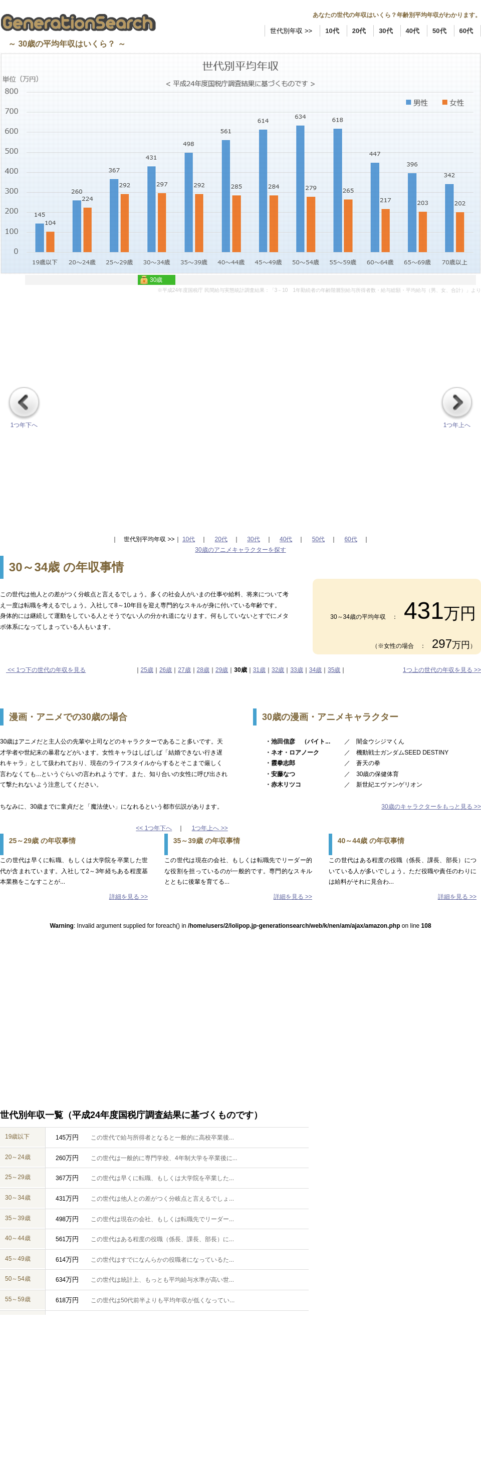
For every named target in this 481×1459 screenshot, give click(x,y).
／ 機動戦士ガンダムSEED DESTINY (396, 752)
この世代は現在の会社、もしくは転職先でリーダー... (159, 1219)
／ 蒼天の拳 (362, 763)
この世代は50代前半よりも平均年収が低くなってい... (159, 1300)
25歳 (147, 669)
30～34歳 (18, 1197)
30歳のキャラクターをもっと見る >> (431, 806)
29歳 (221, 669)
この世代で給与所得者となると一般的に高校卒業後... (159, 1137)
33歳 (296, 669)
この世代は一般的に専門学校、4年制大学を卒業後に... (161, 1158)
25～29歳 (18, 1177)
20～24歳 (18, 1157)
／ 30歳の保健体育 (371, 774)
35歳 (334, 669)
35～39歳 (18, 1218)
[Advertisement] (112, 407)
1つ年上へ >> (210, 828)
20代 (359, 31)
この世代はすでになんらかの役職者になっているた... (159, 1259)
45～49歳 (18, 1258)
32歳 (278, 669)
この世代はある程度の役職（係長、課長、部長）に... (159, 1239)
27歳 (184, 669)
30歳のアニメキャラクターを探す (240, 549)
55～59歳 (18, 1299)
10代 (332, 31)
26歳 (165, 669)
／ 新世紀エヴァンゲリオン (383, 784)
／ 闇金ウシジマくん (374, 741)
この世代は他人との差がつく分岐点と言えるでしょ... (159, 1198)
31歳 (259, 669)
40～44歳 (18, 1238)
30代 (385, 31)
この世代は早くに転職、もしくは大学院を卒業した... (159, 1178)
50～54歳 (18, 1278)
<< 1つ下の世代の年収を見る (46, 669)
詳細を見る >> (128, 896)
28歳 (203, 669)
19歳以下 (17, 1136)
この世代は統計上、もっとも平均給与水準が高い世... (159, 1279)
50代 (439, 31)
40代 (412, 31)
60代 (466, 31)
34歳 (315, 669)
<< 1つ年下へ (154, 828)
